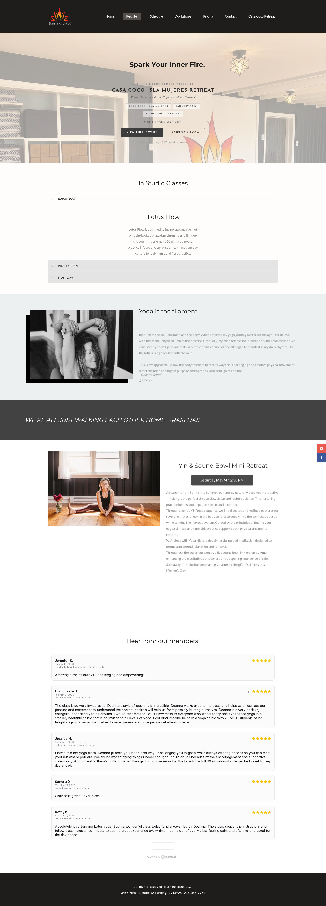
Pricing (208, 16)
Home (110, 16)
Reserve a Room (185, 132)
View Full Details (142, 132)
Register (132, 16)
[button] (163, 198)
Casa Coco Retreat (261, 16)
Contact (231, 16)
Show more (161, 846)
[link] (81, 313)
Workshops (183, 16)
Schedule (156, 16)
